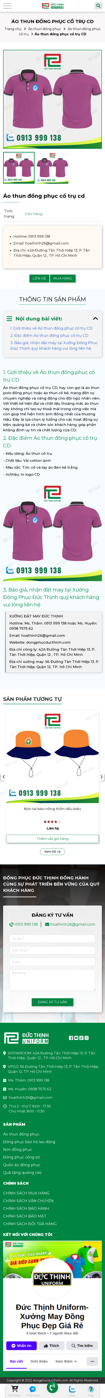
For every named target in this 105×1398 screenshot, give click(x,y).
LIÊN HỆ (39, 278)
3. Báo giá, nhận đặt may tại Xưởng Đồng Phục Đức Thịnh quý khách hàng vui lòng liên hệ (54, 346)
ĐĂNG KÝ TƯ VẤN (52, 1003)
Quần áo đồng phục (21, 1165)
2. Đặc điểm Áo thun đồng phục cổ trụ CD (49, 335)
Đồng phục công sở (21, 1158)
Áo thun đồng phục (44, 29)
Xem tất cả (52, 852)
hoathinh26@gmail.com (72, 925)
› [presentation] (101, 777)
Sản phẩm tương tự (32, 699)
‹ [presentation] (3, 777)
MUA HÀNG (62, 278)
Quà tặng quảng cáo (22, 1173)
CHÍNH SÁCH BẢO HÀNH (26, 1209)
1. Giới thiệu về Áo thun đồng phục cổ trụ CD (51, 328)
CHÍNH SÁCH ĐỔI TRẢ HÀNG (30, 1224)
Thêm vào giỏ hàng (53, 840)
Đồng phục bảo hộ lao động (29, 1142)
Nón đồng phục (17, 1150)
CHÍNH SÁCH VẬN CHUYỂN (28, 1201)
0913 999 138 (26, 925)
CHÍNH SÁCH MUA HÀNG (26, 1194)
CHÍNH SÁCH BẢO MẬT (24, 1217)
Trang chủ (13, 29)
